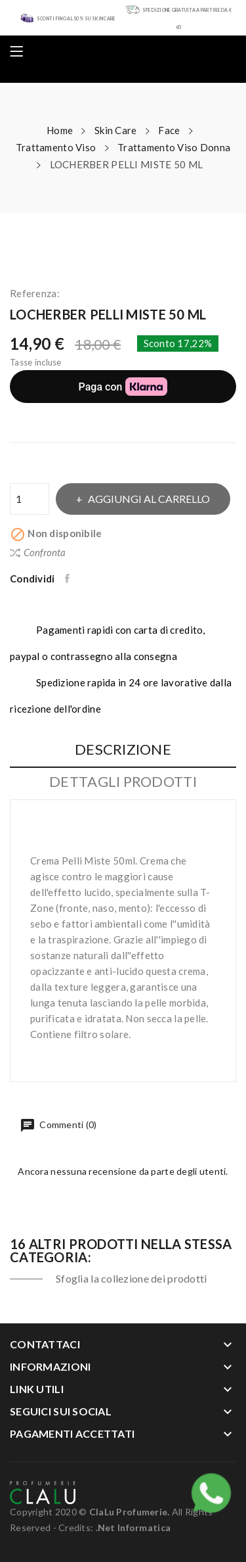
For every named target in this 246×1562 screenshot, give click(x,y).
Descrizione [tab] (123, 750)
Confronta (38, 552)
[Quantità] (29, 499)
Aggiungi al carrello (148, 498)
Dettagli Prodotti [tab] (123, 782)
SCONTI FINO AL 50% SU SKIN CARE (76, 18)
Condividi (68, 578)
